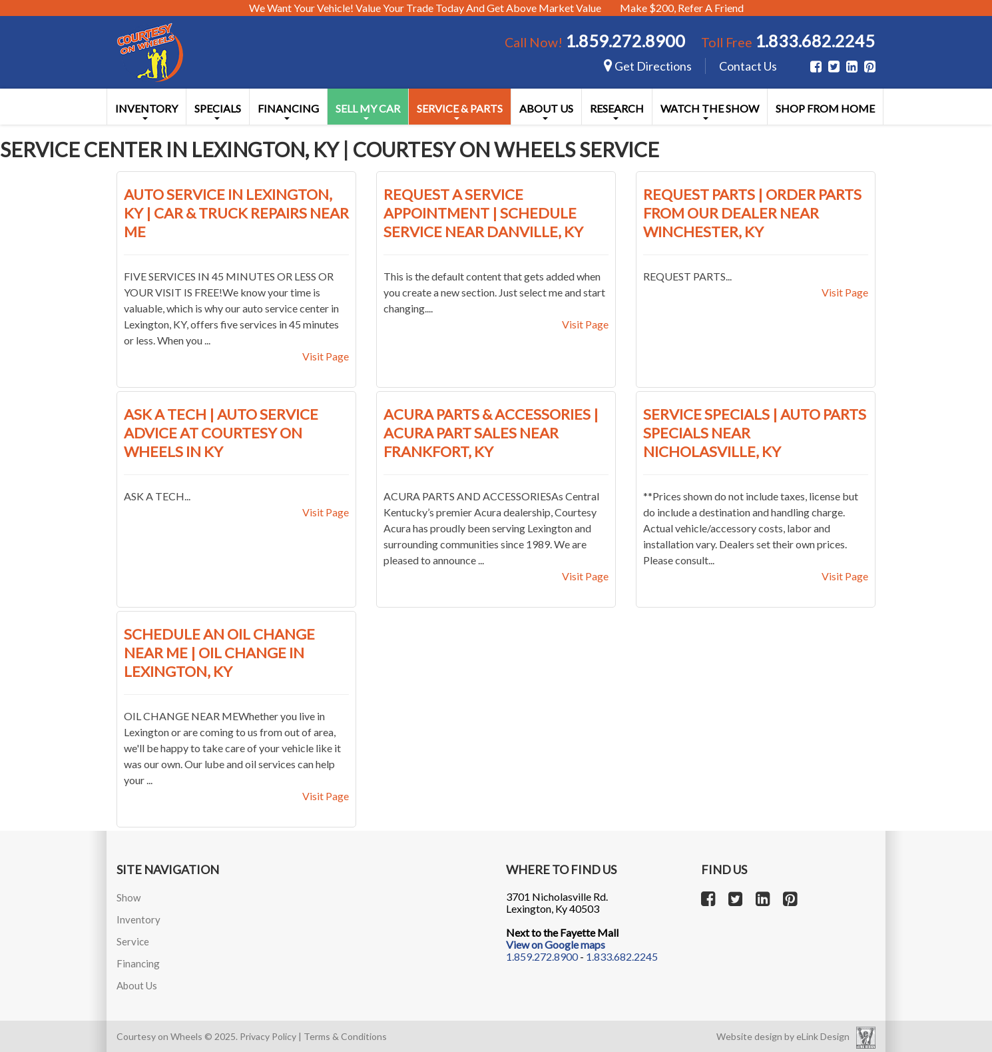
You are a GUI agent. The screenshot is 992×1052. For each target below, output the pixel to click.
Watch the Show (709, 111)
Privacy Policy (268, 1036)
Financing (288, 111)
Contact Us (748, 66)
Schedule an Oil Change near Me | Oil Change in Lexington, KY (219, 652)
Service (133, 941)
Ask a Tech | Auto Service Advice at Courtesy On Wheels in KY (221, 432)
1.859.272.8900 (625, 41)
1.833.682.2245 (815, 41)
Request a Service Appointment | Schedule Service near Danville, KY (483, 213)
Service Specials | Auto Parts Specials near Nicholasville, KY (754, 432)
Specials (217, 111)
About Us (546, 111)
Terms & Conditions (345, 1036)
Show (128, 897)
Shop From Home (825, 108)
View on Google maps (555, 944)
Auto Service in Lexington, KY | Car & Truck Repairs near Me (236, 213)
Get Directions (648, 66)
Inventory (146, 111)
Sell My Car (368, 111)
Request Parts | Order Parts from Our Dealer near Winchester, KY (752, 213)
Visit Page (325, 356)
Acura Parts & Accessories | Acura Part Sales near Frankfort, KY (491, 432)
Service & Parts (460, 111)
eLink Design (823, 1036)
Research (617, 111)
